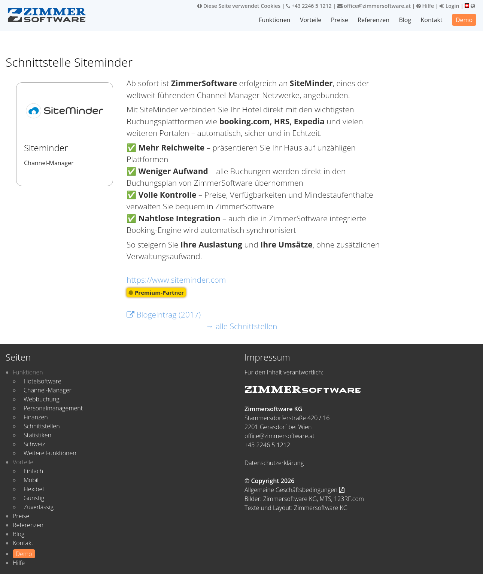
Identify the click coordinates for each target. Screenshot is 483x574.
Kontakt (432, 20)
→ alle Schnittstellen (241, 326)
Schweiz (34, 444)
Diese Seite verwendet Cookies (238, 5)
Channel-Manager (48, 390)
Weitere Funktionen (50, 453)
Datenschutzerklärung (274, 463)
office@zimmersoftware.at (374, 5)
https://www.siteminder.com (176, 279)
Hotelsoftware (42, 381)
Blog (405, 20)
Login (449, 5)
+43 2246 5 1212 (309, 5)
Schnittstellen (42, 426)
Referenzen (373, 20)
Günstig (34, 498)
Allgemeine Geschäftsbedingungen (294, 490)
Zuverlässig (39, 507)
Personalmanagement (53, 408)
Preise (339, 20)
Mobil (31, 480)
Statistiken (37, 435)
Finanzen (36, 417)
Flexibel (34, 489)
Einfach (33, 471)
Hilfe (425, 5)
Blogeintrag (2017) (164, 314)
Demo (464, 20)
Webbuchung (42, 399)
